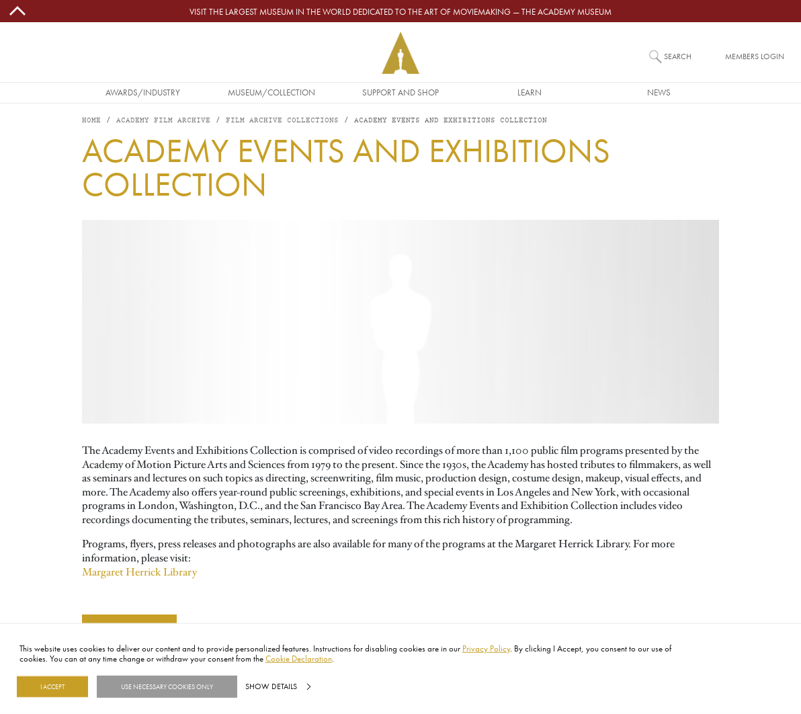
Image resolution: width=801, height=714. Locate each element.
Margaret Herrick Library (139, 572)
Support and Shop (400, 92)
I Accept (52, 686)
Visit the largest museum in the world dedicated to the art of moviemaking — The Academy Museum (400, 11)
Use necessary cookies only (167, 686)
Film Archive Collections (282, 120)
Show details (271, 686)
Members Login (754, 56)
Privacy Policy (486, 648)
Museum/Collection (271, 92)
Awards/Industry (143, 92)
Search (677, 56)
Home (91, 120)
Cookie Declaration (298, 658)
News (659, 92)
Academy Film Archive (163, 120)
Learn (529, 92)
